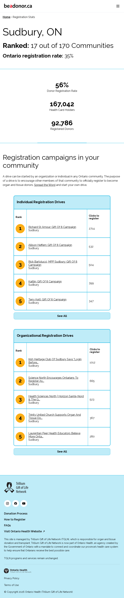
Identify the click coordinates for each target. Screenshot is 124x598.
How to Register (14, 519)
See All (62, 316)
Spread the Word (44, 185)
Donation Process (15, 513)
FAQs (7, 525)
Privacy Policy (11, 578)
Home (6, 17)
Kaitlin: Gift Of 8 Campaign (45, 281)
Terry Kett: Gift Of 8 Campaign (47, 299)
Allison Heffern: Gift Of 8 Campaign (50, 245)
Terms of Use (11, 585)
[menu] (118, 6)
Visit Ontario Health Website (23, 531)
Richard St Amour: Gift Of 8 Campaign (52, 227)
